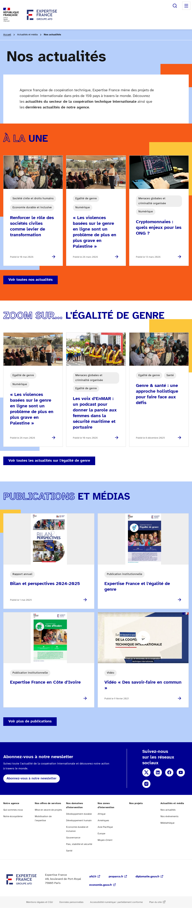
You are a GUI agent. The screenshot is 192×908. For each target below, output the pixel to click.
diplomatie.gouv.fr (147, 876)
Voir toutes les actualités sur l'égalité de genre (49, 461)
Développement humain (79, 820)
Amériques (103, 820)
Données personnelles (71, 902)
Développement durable (79, 814)
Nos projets (136, 803)
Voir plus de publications (30, 721)
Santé (69, 850)
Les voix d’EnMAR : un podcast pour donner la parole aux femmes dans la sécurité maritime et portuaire (95, 413)
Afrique (101, 814)
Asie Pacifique (105, 827)
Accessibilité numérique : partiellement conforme (116, 902)
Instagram (146, 784)
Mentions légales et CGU (39, 902)
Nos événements (169, 816)
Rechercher (175, 6)
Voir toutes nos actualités (30, 280)
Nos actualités (168, 810)
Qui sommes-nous (13, 810)
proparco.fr (116, 876)
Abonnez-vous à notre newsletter (31, 778)
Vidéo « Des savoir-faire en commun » (143, 685)
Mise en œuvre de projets (48, 810)
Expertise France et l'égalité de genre (137, 586)
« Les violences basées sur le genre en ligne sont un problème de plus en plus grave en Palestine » (94, 232)
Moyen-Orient (105, 840)
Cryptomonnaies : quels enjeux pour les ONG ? (158, 227)
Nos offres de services (48, 803)
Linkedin (158, 772)
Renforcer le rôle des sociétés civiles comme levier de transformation (32, 226)
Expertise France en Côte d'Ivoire (45, 682)
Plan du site (155, 902)
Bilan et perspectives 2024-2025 (45, 583)
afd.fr (92, 876)
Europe (101, 833)
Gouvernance (73, 837)
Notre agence (11, 803)
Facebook (169, 772)
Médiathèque (167, 823)
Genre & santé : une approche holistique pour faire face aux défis (157, 394)
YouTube (181, 772)
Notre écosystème (13, 816)
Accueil (7, 34)
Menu (186, 6)
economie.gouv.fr (100, 885)
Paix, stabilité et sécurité (79, 844)
